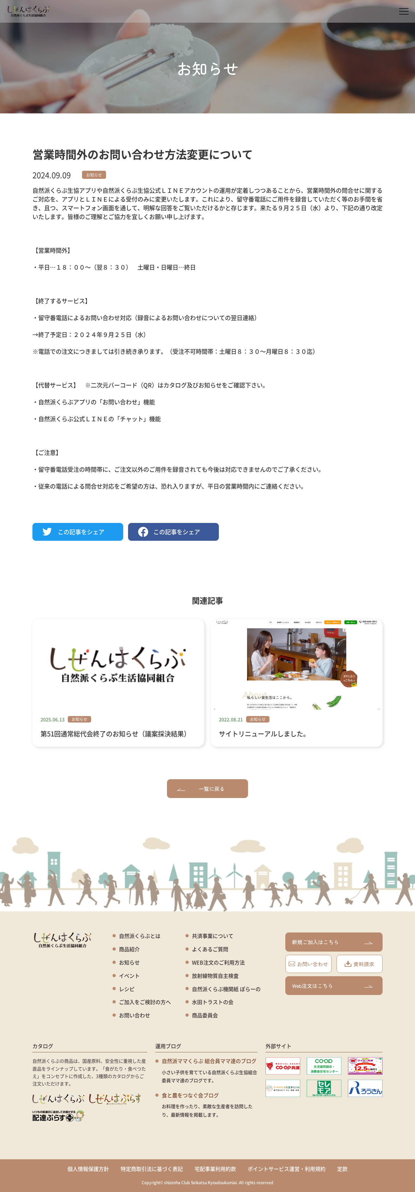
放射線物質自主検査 (215, 975)
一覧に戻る (201, 789)
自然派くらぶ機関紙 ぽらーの (226, 989)
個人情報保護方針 (88, 1169)
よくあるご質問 (210, 949)
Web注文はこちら (332, 985)
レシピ (127, 989)
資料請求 (359, 964)
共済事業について (212, 935)
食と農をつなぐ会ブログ (190, 1095)
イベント (129, 975)
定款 (342, 1169)
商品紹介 (129, 949)
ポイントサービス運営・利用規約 (287, 1169)
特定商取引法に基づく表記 (152, 1169)
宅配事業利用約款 (215, 1169)
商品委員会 (205, 1015)
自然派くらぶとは (139, 935)
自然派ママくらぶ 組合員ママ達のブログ (209, 1060)
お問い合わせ (134, 1015)
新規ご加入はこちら (332, 942)
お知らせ (94, 175)
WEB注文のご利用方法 (218, 962)
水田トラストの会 (212, 1002)
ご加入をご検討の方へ (145, 1002)
